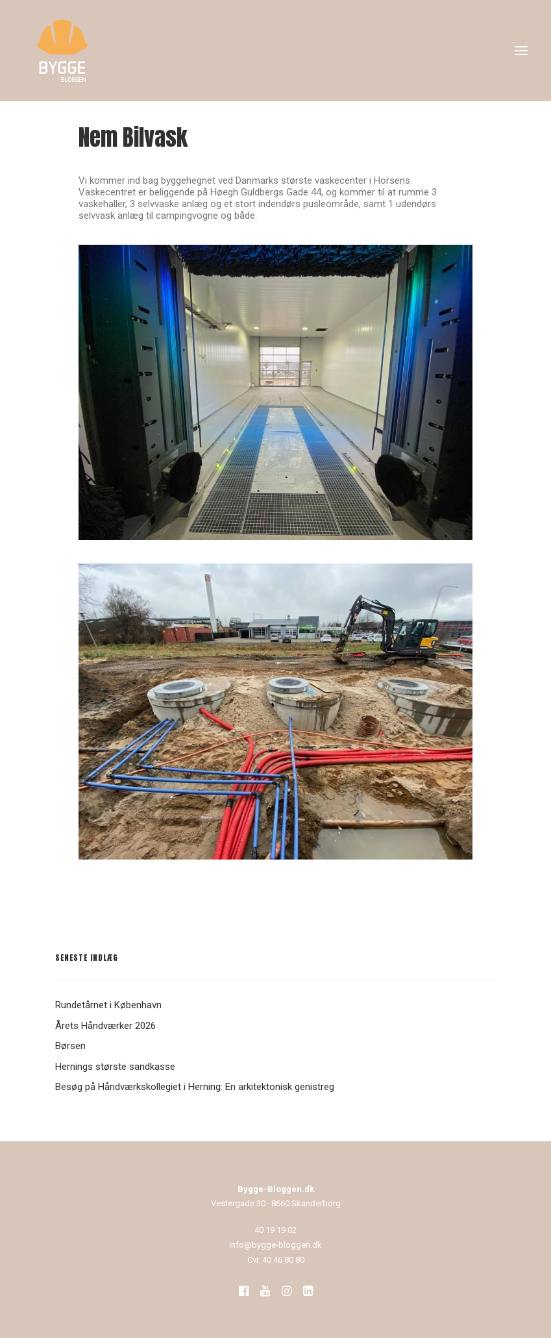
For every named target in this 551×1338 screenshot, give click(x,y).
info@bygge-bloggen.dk (275, 1245)
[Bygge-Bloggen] (62, 51)
